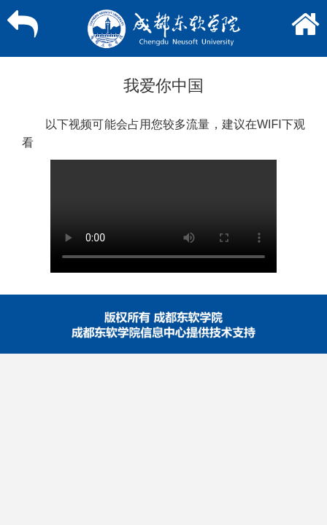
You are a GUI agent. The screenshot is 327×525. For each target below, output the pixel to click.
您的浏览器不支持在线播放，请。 (163, 216)
